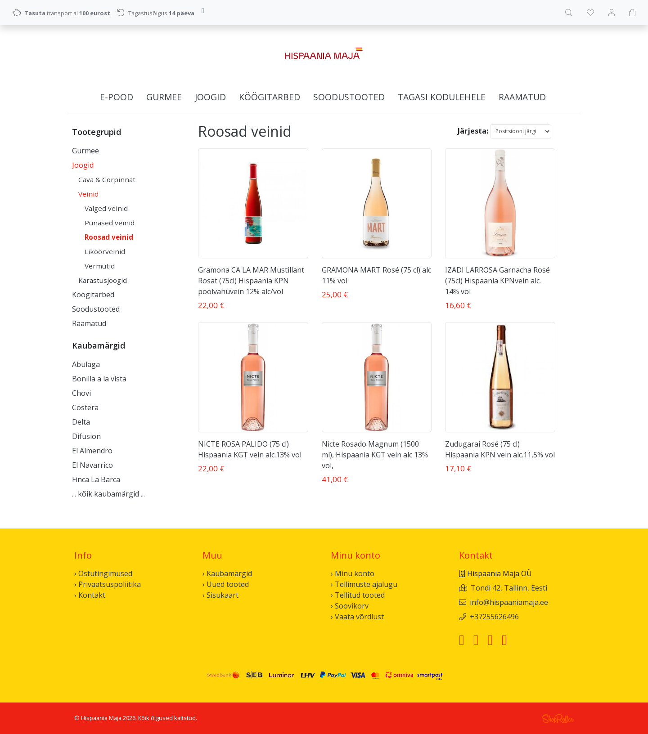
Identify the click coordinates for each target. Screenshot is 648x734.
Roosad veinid (109, 237)
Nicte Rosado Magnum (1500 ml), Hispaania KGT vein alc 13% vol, (375, 454)
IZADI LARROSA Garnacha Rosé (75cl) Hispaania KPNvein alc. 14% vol (497, 280)
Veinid (88, 193)
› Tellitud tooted (358, 595)
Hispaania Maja (101, 718)
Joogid (210, 97)
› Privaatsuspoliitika (107, 584)
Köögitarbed (269, 97)
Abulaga (86, 364)
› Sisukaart (220, 595)
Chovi (81, 393)
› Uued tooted (225, 584)
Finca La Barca (96, 479)
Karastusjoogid (102, 280)
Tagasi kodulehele (442, 97)
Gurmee (164, 97)
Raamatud (522, 97)
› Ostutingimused (103, 573)
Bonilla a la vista (99, 379)
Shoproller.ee (558, 718)
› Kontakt (89, 595)
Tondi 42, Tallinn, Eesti (509, 588)
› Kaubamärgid (227, 573)
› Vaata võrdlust (357, 617)
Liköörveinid (105, 251)
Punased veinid (110, 222)
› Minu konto (352, 573)
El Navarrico (92, 465)
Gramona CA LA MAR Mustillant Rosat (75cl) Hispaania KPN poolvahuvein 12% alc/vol (251, 280)
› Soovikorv (350, 606)
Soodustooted (349, 97)
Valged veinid (106, 208)
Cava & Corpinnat (106, 179)
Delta (81, 422)
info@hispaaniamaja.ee (509, 602)
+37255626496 (494, 617)
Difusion (86, 436)
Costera (85, 407)
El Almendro (92, 451)
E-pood (116, 97)
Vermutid (100, 265)
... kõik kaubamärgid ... (108, 494)
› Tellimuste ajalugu (364, 584)
